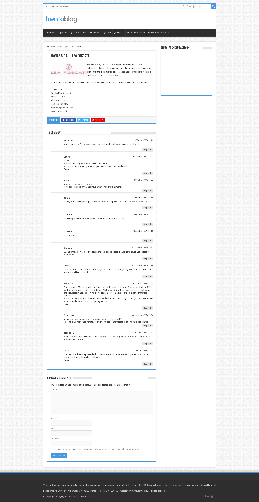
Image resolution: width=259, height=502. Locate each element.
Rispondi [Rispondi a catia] (147, 364)
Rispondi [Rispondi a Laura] (147, 173)
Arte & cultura (78, 32)
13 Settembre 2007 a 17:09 (142, 157)
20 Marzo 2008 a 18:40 (143, 333)
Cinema (95, 32)
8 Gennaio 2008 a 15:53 (143, 283)
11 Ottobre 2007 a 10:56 (143, 198)
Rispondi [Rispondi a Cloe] (147, 276)
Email (54, 428)
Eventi (63, 32)
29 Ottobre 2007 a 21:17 (143, 231)
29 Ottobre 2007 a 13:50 (143, 214)
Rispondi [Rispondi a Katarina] (147, 150)
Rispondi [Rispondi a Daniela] (147, 224)
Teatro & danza (136, 32)
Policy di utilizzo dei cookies (155, 491)
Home (51, 32)
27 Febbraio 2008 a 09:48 (142, 315)
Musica (119, 32)
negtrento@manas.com (62, 107)
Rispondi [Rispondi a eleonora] (147, 343)
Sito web (55, 438)
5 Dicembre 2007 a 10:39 (142, 248)
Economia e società (158, 32)
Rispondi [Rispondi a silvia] (147, 191)
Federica (68, 283)
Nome (54, 418)
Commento (56, 389)
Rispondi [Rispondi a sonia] (147, 207)
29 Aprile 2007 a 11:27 (144, 140)
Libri (107, 32)
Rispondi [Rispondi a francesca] (147, 326)
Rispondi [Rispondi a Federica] (147, 308)
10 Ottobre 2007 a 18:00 (143, 180)
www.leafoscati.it (59, 111)
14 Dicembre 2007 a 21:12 (142, 265)
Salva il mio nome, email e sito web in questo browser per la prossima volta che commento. (97, 449)
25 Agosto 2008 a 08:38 (143, 350)
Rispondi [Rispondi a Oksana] (147, 241)
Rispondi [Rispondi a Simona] (147, 259)
